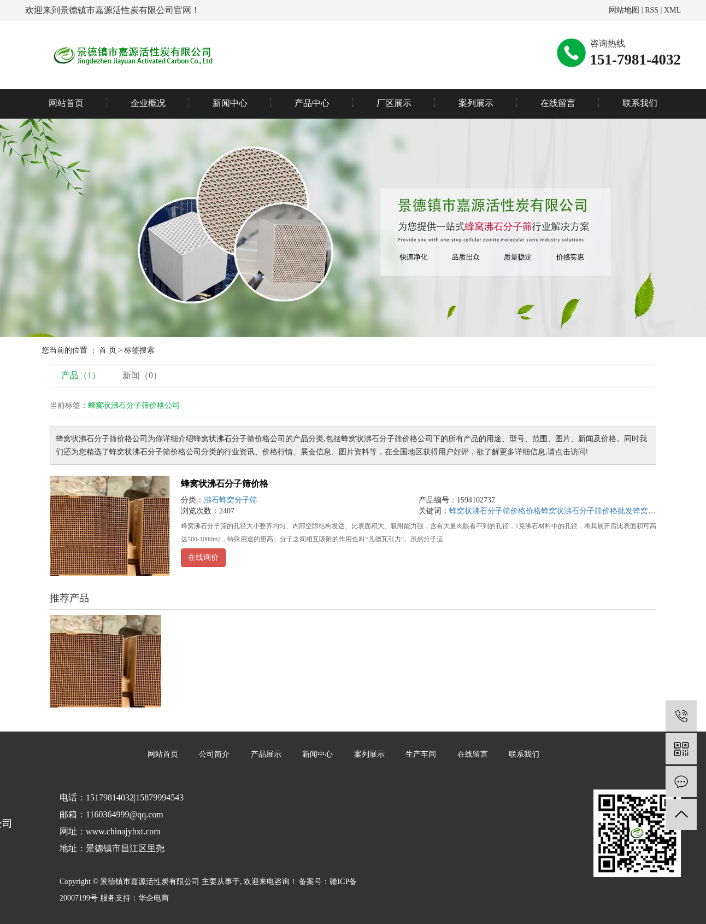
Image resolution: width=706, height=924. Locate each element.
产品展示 (266, 754)
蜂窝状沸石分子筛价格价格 (495, 511)
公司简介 (214, 754)
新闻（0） (142, 375)
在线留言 (557, 103)
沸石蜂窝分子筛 (230, 500)
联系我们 (639, 103)
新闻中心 (230, 103)
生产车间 (420, 754)
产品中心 (312, 103)
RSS (651, 10)
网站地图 (624, 10)
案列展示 (475, 103)
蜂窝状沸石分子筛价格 (224, 483)
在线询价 (203, 557)
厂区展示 (393, 103)
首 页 (107, 350)
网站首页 (66, 103)
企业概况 (148, 103)
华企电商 (153, 898)
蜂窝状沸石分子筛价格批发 (587, 511)
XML (672, 10)
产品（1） (81, 375)
